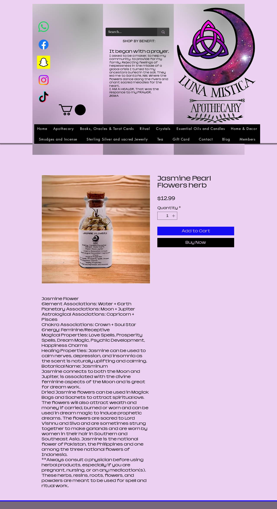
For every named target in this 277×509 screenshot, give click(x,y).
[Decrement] (160, 216)
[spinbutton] (167, 216)
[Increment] (174, 216)
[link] (72, 109)
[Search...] (128, 32)
